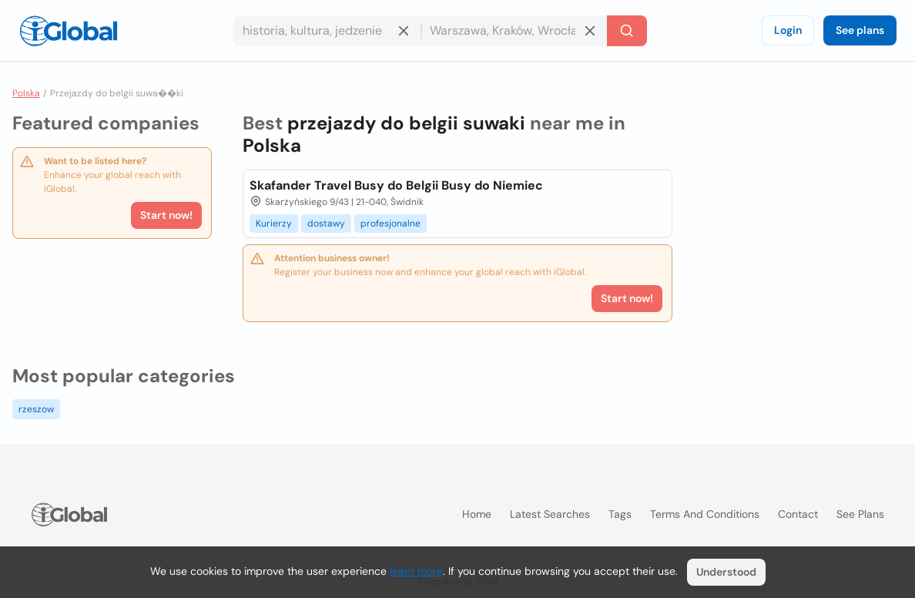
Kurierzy (274, 223)
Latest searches (550, 514)
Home (476, 514)
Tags (620, 514)
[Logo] (68, 30)
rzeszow (36, 409)
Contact (798, 514)
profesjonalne (390, 223)
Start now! (166, 215)
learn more (416, 571)
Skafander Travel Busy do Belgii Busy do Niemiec (396, 185)
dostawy (326, 223)
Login (788, 30)
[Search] (627, 30)
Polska (26, 93)
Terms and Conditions (704, 514)
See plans (860, 30)
